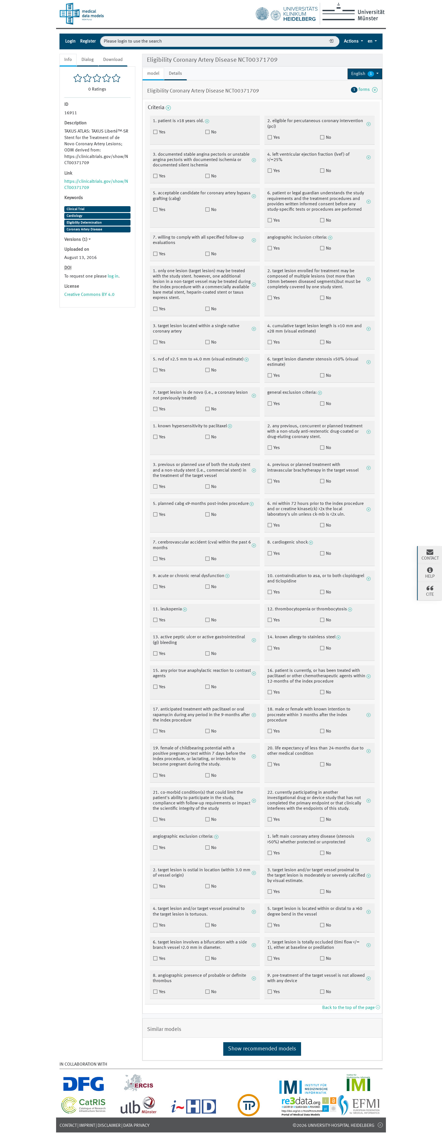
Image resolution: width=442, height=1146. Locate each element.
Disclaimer (109, 1125)
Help (430, 572)
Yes (161, 132)
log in (113, 276)
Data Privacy (136, 1125)
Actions (352, 41)
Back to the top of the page (351, 1008)
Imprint (87, 1125)
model (153, 73)
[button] (365, 74)
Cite (430, 590)
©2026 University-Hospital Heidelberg (333, 1125)
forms (364, 90)
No (213, 132)
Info (68, 60)
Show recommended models (262, 1049)
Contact (68, 1125)
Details (175, 73)
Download (113, 60)
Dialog (87, 60)
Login (70, 41)
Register (88, 41)
